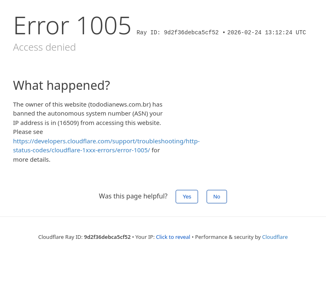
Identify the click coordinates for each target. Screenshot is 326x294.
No (217, 197)
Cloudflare (275, 237)
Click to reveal (173, 237)
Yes (187, 197)
